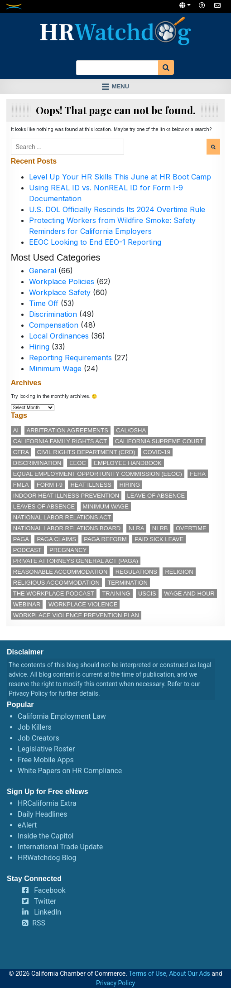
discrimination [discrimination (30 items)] (37, 463)
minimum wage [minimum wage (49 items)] (106, 506)
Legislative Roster (46, 749)
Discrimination (53, 314)
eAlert (27, 825)
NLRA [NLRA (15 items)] (136, 528)
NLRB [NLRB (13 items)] (160, 528)
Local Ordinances (59, 335)
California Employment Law (62, 716)
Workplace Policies (61, 281)
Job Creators (38, 738)
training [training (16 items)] (116, 593)
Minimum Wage (55, 368)
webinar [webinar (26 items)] (27, 604)
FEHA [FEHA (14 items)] (198, 473)
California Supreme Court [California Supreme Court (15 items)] (159, 441)
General (42, 270)
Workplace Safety (60, 292)
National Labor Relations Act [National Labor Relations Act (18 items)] (62, 517)
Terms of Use (147, 973)
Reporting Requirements (70, 357)
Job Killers (35, 727)
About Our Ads (189, 973)
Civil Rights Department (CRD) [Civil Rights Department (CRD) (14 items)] (86, 452)
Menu (120, 86)
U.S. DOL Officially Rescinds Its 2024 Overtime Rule (117, 209)
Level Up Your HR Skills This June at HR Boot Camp (120, 176)
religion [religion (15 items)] (179, 571)
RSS (38, 923)
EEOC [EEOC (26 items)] (77, 463)
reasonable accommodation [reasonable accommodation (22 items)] (60, 571)
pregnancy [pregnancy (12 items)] (68, 550)
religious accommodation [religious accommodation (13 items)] (56, 582)
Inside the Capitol (45, 836)
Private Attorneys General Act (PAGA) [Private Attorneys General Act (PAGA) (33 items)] (75, 560)
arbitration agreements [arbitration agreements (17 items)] (67, 430)
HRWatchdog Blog (47, 857)
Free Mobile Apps (46, 760)
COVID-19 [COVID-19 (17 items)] (156, 452)
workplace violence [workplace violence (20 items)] (82, 604)
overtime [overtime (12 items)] (191, 528)
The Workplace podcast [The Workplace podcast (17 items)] (53, 593)
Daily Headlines (42, 814)
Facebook (49, 890)
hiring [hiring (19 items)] (130, 484)
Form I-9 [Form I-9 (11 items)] (50, 484)
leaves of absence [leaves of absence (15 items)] (44, 506)
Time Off (43, 303)
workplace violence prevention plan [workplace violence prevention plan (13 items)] (76, 615)
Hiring (39, 346)
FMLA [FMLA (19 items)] (21, 484)
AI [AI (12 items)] (16, 430)
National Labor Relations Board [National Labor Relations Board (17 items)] (66, 528)
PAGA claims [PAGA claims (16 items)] (56, 539)
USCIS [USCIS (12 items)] (147, 593)
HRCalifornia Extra (47, 803)
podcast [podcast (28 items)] (27, 550)
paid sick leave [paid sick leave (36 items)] (159, 539)
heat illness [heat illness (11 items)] (90, 484)
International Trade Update (60, 847)
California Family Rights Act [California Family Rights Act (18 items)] (60, 441)
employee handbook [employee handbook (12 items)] (128, 463)
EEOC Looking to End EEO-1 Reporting (95, 242)
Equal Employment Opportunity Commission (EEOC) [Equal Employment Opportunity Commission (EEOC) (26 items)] (97, 473)
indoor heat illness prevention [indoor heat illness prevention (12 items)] (66, 495)
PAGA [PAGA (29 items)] (21, 539)
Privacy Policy (28, 693)
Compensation (53, 324)
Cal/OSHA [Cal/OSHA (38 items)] (131, 430)
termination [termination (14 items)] (127, 582)
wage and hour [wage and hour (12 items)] (189, 593)
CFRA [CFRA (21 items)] (21, 452)
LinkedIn (47, 912)
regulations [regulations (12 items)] (136, 571)
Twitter (45, 901)
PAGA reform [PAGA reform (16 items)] (105, 539)
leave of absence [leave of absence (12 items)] (156, 495)
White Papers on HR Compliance (70, 770)
